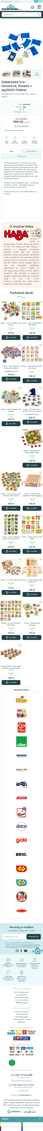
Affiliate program (22, 1003)
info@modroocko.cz (23, 1080)
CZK (36, 1)
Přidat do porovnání (34, 139)
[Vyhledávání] (21, 14)
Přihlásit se (17, 1)
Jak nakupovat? (21, 995)
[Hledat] (38, 14)
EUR (40, 1)
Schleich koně (29, 1102)
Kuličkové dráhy (14, 1107)
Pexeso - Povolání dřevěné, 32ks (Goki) (11, 624)
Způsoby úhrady (21, 1014)
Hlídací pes (21, 156)
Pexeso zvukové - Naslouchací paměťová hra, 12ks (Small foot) (11, 668)
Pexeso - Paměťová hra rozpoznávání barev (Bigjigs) (32, 495)
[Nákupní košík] (32, 7)
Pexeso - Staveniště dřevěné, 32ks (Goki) (32, 324)
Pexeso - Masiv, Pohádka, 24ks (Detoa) (11, 324)
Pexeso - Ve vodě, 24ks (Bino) (11, 580)
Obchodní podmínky (22, 997)
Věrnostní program (21, 1017)
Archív (5, 1100)
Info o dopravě (21, 126)
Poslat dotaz (7, 139)
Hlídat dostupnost (15, 139)
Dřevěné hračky (26, 1100)
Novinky (32, 1124)
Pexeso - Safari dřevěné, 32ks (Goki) (32, 538)
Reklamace (21, 1022)
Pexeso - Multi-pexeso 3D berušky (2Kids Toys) (32, 452)
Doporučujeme (11, 1129)
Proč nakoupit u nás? (21, 992)
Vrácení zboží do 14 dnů (21, 1019)
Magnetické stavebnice (17, 1102)
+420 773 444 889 (23, 1075)
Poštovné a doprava (21, 1012)
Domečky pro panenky (14, 1105)
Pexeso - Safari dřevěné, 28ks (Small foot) (32, 581)
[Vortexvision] (29, 1112)
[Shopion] (14, 1112)
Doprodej (33, 1129)
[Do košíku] (11, 337)
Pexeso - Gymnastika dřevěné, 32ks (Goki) (32, 367)
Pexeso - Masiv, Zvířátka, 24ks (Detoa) (11, 410)
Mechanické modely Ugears (31, 1105)
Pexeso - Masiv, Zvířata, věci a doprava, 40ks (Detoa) (11, 495)
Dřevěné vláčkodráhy (27, 1107)
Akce (11, 1124)
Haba (24, 107)
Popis (11, 151)
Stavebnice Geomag (15, 1100)
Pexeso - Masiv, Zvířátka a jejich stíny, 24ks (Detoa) (11, 538)
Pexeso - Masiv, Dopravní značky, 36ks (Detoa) (11, 367)
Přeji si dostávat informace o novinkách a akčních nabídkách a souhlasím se (22, 945)
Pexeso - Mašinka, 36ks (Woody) (32, 624)
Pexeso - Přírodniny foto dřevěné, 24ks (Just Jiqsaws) (32, 410)
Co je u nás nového (21, 1000)
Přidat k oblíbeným (24, 139)
